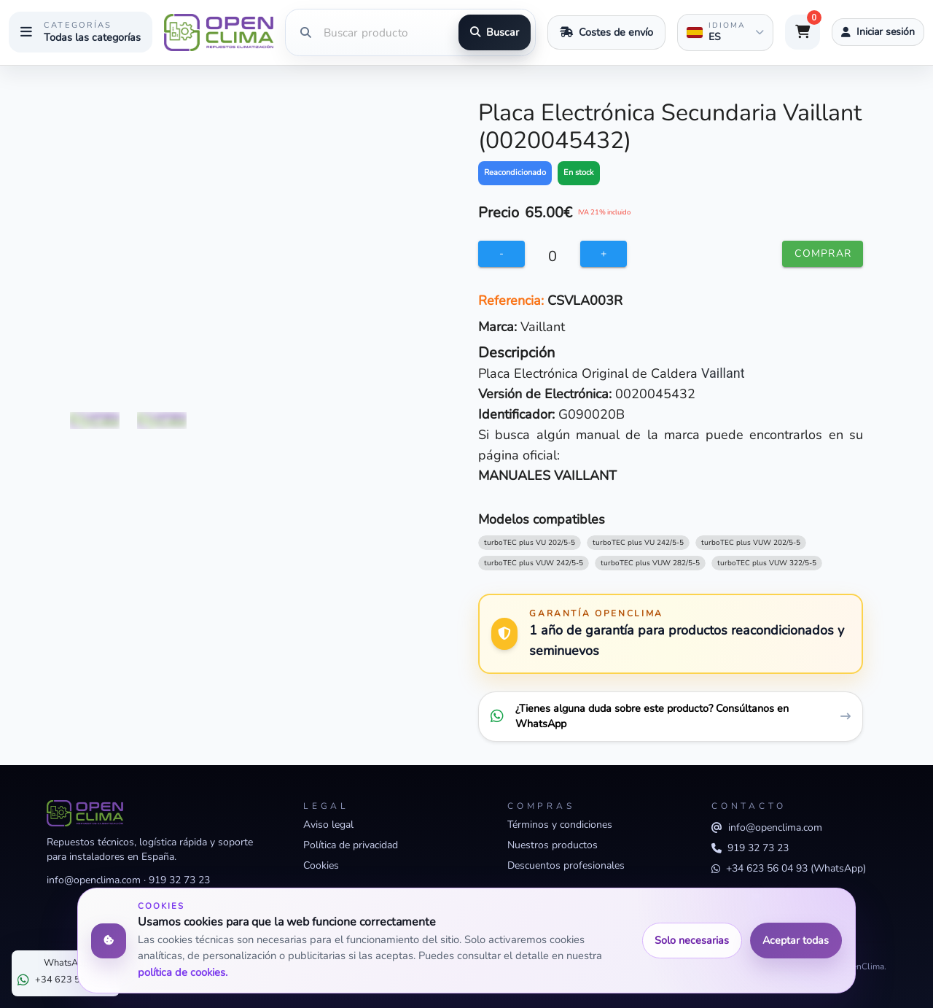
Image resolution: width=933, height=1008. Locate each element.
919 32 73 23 (179, 880)
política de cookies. (182, 972)
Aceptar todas (795, 940)
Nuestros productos (552, 845)
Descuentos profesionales (566, 865)
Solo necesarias (692, 940)
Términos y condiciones (559, 824)
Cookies (321, 865)
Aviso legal (328, 824)
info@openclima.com (94, 880)
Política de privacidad (350, 845)
